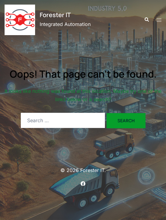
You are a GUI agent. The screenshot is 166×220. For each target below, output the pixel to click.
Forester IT (55, 15)
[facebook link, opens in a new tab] (83, 183)
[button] (146, 19)
